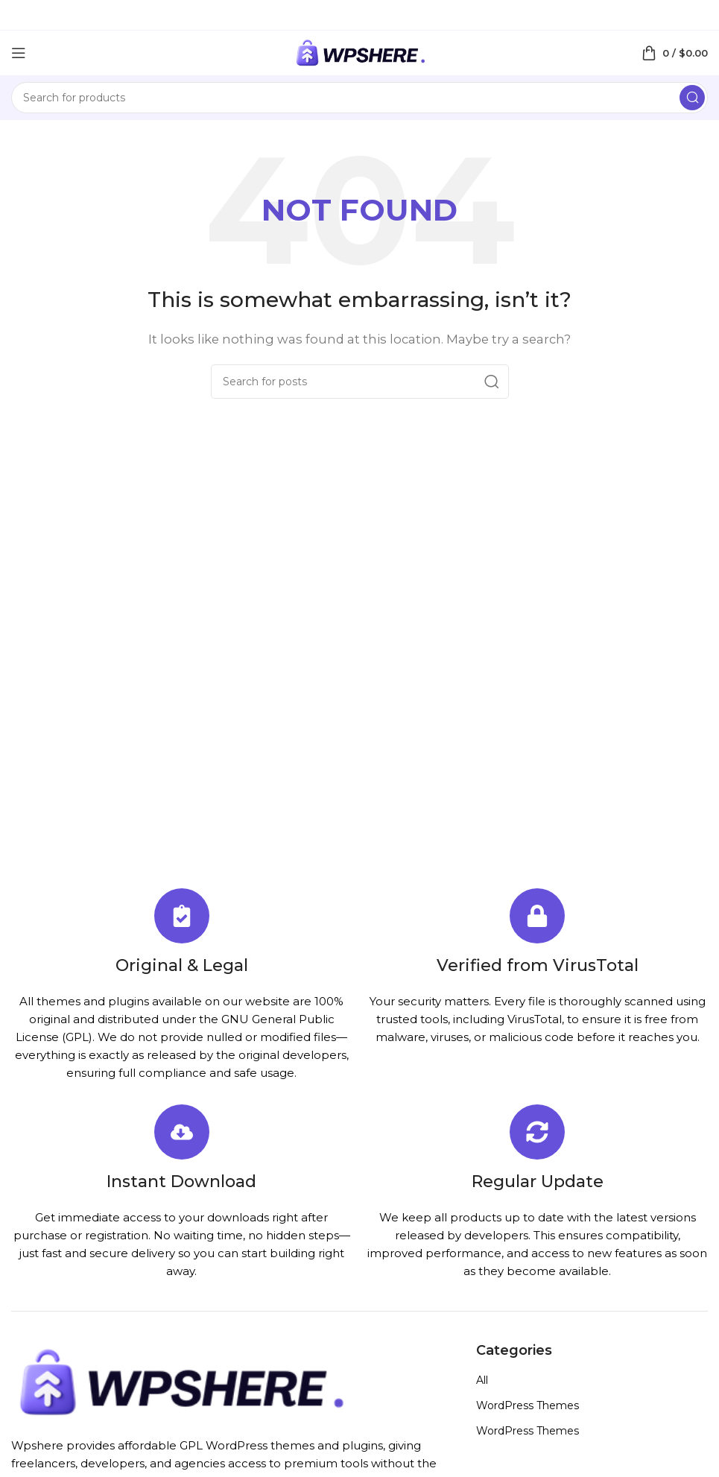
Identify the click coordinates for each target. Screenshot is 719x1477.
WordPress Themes (527, 1405)
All (482, 1380)
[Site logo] (360, 52)
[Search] (359, 97)
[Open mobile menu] (19, 53)
